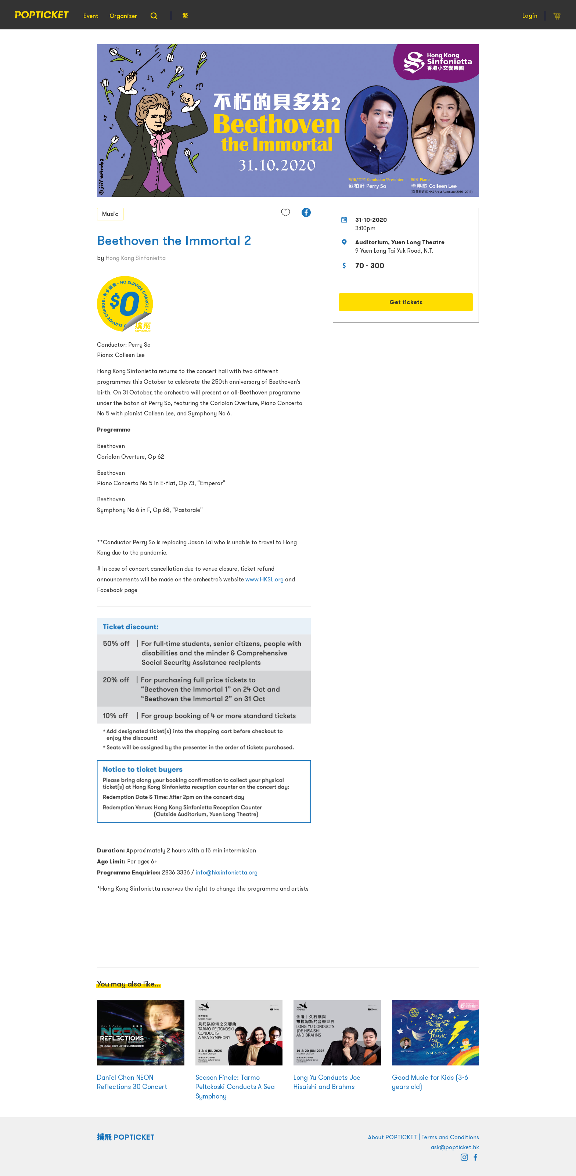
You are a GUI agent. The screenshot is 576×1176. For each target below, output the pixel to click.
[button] (306, 212)
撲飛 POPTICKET (126, 1137)
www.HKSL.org (264, 579)
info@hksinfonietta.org (226, 872)
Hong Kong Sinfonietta (135, 257)
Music (110, 213)
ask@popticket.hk (455, 1147)
